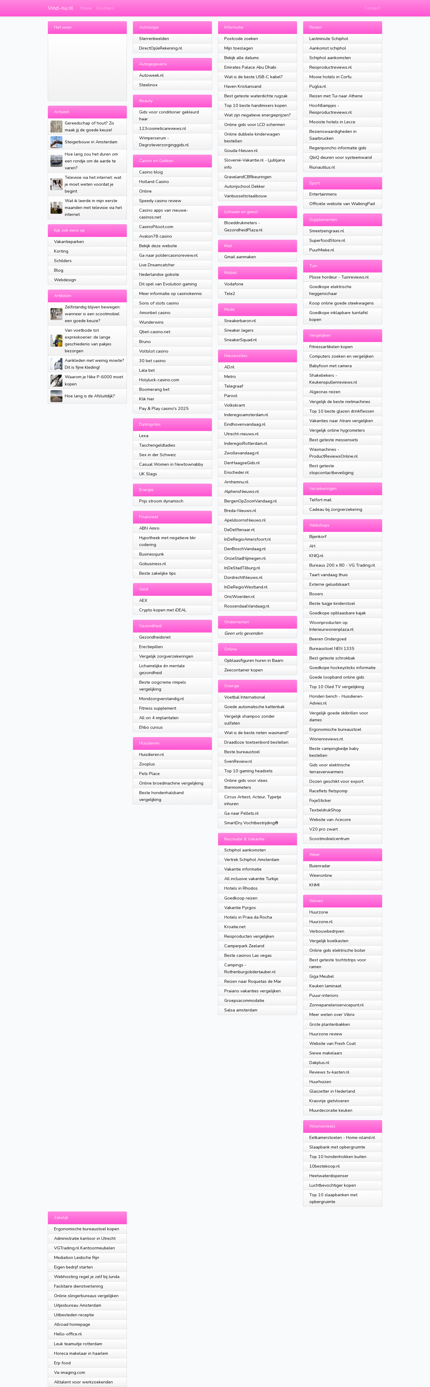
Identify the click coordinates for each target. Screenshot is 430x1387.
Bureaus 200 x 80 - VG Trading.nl (342, 565)
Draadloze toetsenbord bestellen (256, 742)
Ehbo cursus (151, 727)
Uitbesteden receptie (74, 1315)
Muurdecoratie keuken (330, 1110)
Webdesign (65, 280)
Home (86, 8)
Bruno (145, 342)
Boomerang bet (154, 389)
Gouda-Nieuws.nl (241, 150)
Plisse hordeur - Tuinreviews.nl (339, 277)
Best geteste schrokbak (332, 658)
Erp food (62, 1363)
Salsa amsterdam (240, 1010)
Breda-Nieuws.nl (240, 510)
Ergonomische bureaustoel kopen (86, 1229)
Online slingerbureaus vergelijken (86, 1296)
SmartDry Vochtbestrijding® (251, 823)
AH (312, 546)
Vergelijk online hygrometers (337, 430)
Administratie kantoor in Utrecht (85, 1238)
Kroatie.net (234, 927)
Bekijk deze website (158, 246)
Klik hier (146, 399)
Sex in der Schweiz (157, 455)
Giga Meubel (321, 976)
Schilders (63, 261)
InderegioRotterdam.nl (245, 443)
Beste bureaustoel (242, 752)
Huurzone (318, 912)
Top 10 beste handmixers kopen (255, 105)
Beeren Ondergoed (327, 639)
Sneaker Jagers (239, 330)
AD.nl (229, 367)
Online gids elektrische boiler (337, 950)
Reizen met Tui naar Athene (336, 96)
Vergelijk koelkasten (328, 941)
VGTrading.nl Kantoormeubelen (84, 1248)
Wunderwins (151, 322)
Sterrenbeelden (154, 38)
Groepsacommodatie (244, 1000)
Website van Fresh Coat (332, 1043)
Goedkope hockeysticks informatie (342, 668)
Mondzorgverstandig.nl (161, 699)
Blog (58, 270)
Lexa (143, 436)
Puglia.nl (317, 86)
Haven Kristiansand (242, 86)
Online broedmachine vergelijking (171, 783)
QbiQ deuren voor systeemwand (340, 157)
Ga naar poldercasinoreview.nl (168, 255)
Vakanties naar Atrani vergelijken (341, 421)
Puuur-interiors (323, 995)
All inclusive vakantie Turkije (251, 879)
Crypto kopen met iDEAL (162, 610)
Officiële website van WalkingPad (342, 204)
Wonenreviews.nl (326, 739)
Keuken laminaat (325, 986)
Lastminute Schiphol (328, 38)
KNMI (314, 885)
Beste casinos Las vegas (248, 955)
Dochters (105, 8)
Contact (372, 8)
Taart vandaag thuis (328, 575)
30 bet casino (152, 361)
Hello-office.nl (68, 1334)
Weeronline (320, 875)
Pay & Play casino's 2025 (164, 408)
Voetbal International (244, 697)
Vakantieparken (69, 242)
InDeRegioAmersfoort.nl (247, 539)
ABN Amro (149, 528)
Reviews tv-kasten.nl (329, 1072)
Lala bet (147, 370)
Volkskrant (234, 405)
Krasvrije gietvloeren (329, 1101)
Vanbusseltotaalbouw (245, 196)
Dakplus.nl (319, 1062)
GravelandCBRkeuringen (247, 177)
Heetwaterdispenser (328, 1176)
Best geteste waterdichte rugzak (256, 96)
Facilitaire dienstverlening (78, 1286)
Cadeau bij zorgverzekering (335, 509)
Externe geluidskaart (329, 584)
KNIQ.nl (316, 556)
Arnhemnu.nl (236, 482)
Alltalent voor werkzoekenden (83, 1382)
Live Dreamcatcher (157, 265)
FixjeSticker (320, 800)
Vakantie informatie (243, 869)
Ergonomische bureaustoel (335, 729)
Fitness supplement (157, 708)
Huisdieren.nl (151, 754)
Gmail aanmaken (240, 257)
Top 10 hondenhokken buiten (337, 1157)
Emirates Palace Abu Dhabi (250, 67)
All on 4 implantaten (159, 718)
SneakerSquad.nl (240, 340)
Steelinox (148, 85)
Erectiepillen (151, 647)
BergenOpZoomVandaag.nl (250, 501)
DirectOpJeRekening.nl (160, 48)
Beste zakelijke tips (157, 573)
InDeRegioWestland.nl (246, 587)
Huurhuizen (320, 1082)
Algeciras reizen (324, 392)
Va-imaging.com (69, 1372)
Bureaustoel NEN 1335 (331, 648)
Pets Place (149, 773)
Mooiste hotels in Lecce (332, 122)
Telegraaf (233, 386)
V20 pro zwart (323, 829)
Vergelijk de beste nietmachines (339, 402)
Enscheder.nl (236, 472)
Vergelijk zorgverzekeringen (166, 656)
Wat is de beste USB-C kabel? (253, 77)
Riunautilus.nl (322, 167)
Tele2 (229, 293)
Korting (61, 251)
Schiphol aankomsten (245, 850)
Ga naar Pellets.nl (241, 813)
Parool (230, 396)
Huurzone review (325, 1034)
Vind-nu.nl (60, 8)
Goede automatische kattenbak (254, 707)
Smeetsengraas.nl (326, 231)
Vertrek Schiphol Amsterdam (251, 859)
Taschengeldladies (157, 445)
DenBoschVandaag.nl (245, 549)
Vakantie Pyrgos (240, 908)
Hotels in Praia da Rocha (248, 917)
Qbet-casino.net (154, 332)
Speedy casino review (160, 201)
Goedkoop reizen (240, 898)
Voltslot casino (153, 351)
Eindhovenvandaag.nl (244, 424)
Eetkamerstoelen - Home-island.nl (342, 1137)
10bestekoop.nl (324, 1166)
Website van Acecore (330, 819)
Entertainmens (323, 194)
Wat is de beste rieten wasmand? (256, 733)
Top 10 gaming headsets (248, 771)
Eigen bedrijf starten (73, 1267)
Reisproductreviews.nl (330, 67)
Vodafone (233, 284)
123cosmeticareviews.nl (162, 128)
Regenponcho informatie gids (337, 148)
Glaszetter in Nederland (332, 1091)
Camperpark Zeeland (244, 946)
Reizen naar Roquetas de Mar (252, 981)
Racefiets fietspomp (328, 791)
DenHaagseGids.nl (242, 463)
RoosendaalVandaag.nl (246, 606)
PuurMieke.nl (321, 250)
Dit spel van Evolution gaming (168, 284)
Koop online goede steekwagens (341, 303)
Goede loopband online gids (336, 677)
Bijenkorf (317, 536)
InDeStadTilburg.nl (242, 568)
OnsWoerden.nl (239, 596)
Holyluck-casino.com (159, 380)
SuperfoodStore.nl (327, 240)
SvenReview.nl (238, 761)
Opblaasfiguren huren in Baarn (253, 660)
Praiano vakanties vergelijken (252, 991)
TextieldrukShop (325, 810)
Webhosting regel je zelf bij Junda (86, 1277)
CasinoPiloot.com (156, 227)
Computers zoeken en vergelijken (341, 356)
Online (145, 191)
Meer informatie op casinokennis (170, 293)
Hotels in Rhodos (241, 888)
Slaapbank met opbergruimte (337, 1147)
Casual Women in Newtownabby (171, 464)
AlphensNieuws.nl (241, 491)
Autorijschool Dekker (244, 186)
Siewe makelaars (325, 1053)
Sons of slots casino (159, 303)
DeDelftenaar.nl (239, 530)
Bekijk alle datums (241, 58)
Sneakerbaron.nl (240, 321)
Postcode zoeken (241, 38)
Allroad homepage (72, 1324)
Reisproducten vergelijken (249, 936)
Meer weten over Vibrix (332, 1014)
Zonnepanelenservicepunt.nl (336, 1005)
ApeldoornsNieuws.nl (245, 520)
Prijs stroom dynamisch (161, 501)
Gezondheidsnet (155, 637)
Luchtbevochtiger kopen (332, 1185)
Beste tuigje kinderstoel (332, 603)
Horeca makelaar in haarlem (81, 1353)
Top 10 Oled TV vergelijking (336, 687)
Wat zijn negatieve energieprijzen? (257, 115)
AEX (143, 600)
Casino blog (151, 172)
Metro (230, 376)
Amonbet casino (155, 313)
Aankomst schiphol (327, 48)
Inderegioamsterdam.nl (246, 415)
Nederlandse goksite (159, 274)
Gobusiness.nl (152, 564)
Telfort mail (320, 500)
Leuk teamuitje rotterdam (78, 1344)
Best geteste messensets (333, 440)
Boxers (316, 594)
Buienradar (319, 866)
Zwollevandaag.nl (241, 453)
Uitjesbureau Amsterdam (77, 1305)
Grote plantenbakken (329, 1024)
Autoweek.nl (151, 75)
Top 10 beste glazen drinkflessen (341, 411)
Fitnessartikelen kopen (331, 347)
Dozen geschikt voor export (336, 781)
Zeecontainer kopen (243, 670)
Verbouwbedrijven (326, 931)
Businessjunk (151, 554)
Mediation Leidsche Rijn (76, 1257)
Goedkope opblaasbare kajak (337, 613)
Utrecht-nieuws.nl (241, 434)
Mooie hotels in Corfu (330, 77)
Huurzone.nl (321, 922)
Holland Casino (154, 181)
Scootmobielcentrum (329, 839)
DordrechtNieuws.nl (243, 577)
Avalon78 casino (155, 236)
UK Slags (148, 474)
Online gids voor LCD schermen (254, 124)
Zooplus (147, 764)
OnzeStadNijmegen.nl (245, 558)
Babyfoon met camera (330, 366)
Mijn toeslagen (238, 48)
